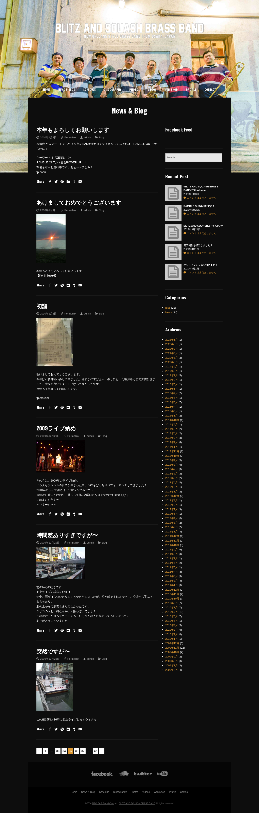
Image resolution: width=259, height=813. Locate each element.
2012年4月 (171, 513)
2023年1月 (171, 335)
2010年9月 (171, 598)
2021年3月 (171, 348)
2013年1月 (171, 486)
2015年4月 (171, 402)
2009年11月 (172, 643)
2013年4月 (171, 478)
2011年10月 (172, 540)
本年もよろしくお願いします (72, 129)
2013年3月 (171, 482)
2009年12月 (172, 638)
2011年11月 (172, 535)
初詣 (41, 306)
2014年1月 (171, 442)
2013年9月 (171, 455)
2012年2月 (171, 522)
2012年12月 (172, 491)
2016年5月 (171, 384)
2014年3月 (171, 433)
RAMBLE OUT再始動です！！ (200, 201)
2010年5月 (171, 616)
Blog (101, 137)
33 (57, 751)
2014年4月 (171, 428)
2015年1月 (171, 411)
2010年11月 (172, 589)
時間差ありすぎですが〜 (67, 535)
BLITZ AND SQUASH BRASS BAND (137, 803)
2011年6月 (171, 558)
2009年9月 (171, 652)
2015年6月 (171, 393)
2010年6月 (171, 611)
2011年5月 (171, 562)
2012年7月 (171, 504)
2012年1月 (171, 527)
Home (46, 89)
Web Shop (171, 89)
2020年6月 (171, 357)
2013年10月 (172, 451)
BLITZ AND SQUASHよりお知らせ (203, 221)
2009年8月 (171, 656)
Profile (191, 89)
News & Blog (66, 89)
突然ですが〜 (53, 651)
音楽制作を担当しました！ (198, 241)
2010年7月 (171, 607)
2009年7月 (171, 661)
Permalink (70, 137)
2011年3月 (171, 571)
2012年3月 (171, 518)
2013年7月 (171, 464)
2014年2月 (171, 437)
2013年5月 (171, 473)
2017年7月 (171, 370)
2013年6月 (171, 469)
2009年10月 (172, 647)
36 (76, 751)
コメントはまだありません (201, 193)
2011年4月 (171, 567)
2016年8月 (171, 375)
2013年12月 (172, 446)
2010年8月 (171, 603)
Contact (210, 89)
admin (87, 137)
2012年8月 (171, 500)
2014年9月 (171, 420)
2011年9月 (171, 545)
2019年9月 (171, 362)
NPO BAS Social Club (103, 803)
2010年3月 (171, 625)
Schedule (89, 89)
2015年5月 (171, 397)
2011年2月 (171, 576)
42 (95, 751)
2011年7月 (171, 553)
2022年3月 (171, 344)
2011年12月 (172, 531)
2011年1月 (171, 580)
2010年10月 (172, 594)
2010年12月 (172, 585)
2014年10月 (172, 415)
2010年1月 (171, 634)
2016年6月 (171, 379)
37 (83, 751)
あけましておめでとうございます (78, 202)
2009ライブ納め (56, 428)
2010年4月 (171, 620)
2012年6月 (171, 509)
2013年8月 (171, 460)
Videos (152, 89)
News (168, 307)
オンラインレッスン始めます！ (201, 260)
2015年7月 (171, 388)
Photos (134, 89)
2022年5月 (171, 339)
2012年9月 (171, 495)
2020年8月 (171, 353)
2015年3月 (171, 406)
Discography (112, 89)
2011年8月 (171, 549)
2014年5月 (171, 424)
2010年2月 (171, 629)
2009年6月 (171, 665)
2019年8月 (171, 366)
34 (64, 751)
